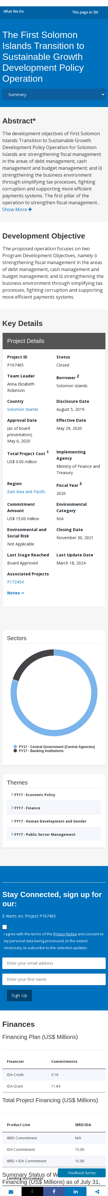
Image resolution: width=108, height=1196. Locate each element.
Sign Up (19, 995)
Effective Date (71, 420)
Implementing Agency (71, 455)
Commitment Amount (21, 507)
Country (15, 401)
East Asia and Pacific (26, 491)
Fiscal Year (69, 484)
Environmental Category (71, 507)
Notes (13, 593)
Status (63, 357)
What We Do (13, 11)
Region (14, 483)
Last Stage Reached (28, 555)
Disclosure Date (72, 401)
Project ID (17, 357)
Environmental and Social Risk (26, 533)
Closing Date (69, 529)
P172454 (15, 582)
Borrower (67, 376)
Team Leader (21, 376)
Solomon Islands (22, 409)
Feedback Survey (82, 1172)
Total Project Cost (28, 452)
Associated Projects (28, 574)
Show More (17, 209)
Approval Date (22, 420)
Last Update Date (74, 555)
